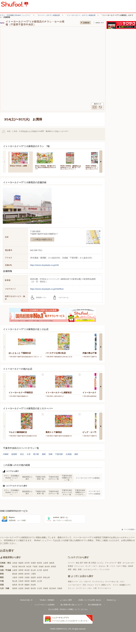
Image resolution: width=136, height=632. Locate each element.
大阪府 (14, 577)
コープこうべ (81, 588)
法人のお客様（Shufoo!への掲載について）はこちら (68, 609)
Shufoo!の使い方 (26, 600)
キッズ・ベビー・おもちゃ (95, 566)
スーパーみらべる (111, 582)
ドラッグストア (111, 563)
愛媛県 (27, 585)
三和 (95, 588)
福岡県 (14, 588)
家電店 (70, 566)
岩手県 (27, 563)
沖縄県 (59, 588)
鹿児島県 (52, 588)
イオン (122, 582)
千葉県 (34, 567)
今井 (29, 454)
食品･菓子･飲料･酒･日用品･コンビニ (90, 563)
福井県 (45, 570)
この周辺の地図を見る (42, 239)
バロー (89, 588)
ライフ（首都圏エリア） (122, 585)
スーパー (71, 563)
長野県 (20, 570)
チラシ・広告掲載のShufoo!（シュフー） (15, 15)
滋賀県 (33, 577)
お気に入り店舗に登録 (98, 22)
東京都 (14, 567)
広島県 (20, 581)
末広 (22, 454)
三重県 (33, 574)
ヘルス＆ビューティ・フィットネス (96, 569)
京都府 (27, 577)
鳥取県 (27, 581)
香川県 (20, 585)
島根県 (33, 581)
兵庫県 (20, 577)
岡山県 (14, 581)
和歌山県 (46, 577)
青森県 (20, 563)
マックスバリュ (98, 582)
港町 (76, 454)
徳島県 (14, 585)
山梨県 (14, 570)
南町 (44, 454)
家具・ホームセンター (126, 563)
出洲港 (69, 454)
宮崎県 (45, 588)
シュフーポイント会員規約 (44, 605)
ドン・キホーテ (85, 582)
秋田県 (39, 563)
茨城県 (41, 567)
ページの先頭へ (128, 529)
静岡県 (20, 574)
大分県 (39, 588)
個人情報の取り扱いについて (71, 605)
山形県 (45, 563)
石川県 (39, 570)
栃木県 (47, 567)
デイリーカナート (104, 588)
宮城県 (33, 563)
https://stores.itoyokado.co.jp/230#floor (47, 289)
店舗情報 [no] (85, 22)
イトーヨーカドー (74, 585)
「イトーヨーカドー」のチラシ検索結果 (80, 15)
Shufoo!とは (111, 600)
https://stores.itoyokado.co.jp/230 (44, 265)
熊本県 (33, 588)
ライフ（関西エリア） (103, 585)
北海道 (14, 563)
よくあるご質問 (66, 600)
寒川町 (36, 454)
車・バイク (111, 566)
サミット (71, 588)
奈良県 (39, 577)
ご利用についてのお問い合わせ (89, 600)
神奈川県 (21, 567)
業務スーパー (73, 582)
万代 (84, 585)
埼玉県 (28, 567)
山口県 (39, 581)
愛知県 (14, 574)
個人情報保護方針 (95, 605)
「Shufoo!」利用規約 (46, 600)
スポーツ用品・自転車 (124, 566)
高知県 (33, 585)
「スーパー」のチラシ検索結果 (48, 15)
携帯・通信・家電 (74, 569)
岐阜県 (27, 574)
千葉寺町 (59, 454)
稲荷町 (14, 454)
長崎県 (27, 588)
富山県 (33, 570)
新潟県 (27, 570)
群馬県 (53, 567)
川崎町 (6, 454)
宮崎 (50, 454)
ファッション (79, 566)
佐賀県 (20, 588)
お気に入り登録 (42, 374)
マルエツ (90, 585)
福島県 (51, 563)
